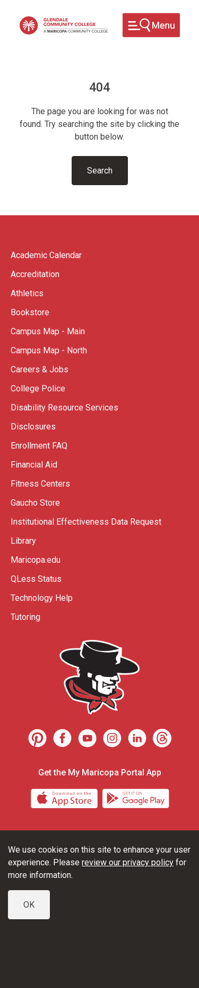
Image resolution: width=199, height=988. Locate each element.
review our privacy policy (128, 862)
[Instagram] (112, 738)
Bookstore (30, 312)
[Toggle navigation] (151, 25)
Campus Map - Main (48, 331)
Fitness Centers (40, 484)
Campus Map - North (49, 350)
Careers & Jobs (39, 369)
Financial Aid (34, 465)
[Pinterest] (37, 738)
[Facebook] (62, 738)
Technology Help (42, 598)
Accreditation (35, 274)
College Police (38, 388)
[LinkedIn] (137, 738)
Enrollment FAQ (39, 446)
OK (28, 905)
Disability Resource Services (64, 407)
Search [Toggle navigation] (100, 171)
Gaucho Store (35, 503)
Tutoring (25, 617)
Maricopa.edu (35, 560)
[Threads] (162, 738)
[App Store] (65, 798)
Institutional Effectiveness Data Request (86, 522)
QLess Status (36, 579)
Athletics (27, 293)
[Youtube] (87, 738)
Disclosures (33, 427)
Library (23, 541)
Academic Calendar (46, 255)
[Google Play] (135, 798)
